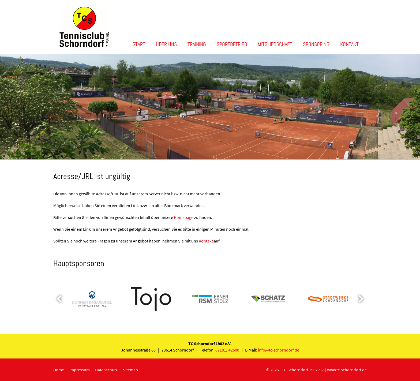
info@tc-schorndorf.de (278, 350)
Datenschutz (106, 369)
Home (58, 369)
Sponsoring (316, 44)
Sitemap (130, 369)
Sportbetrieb (232, 44)
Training (197, 44)
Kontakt (349, 44)
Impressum (79, 369)
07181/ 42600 (227, 350)
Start (139, 44)
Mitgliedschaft (275, 44)
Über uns (166, 44)
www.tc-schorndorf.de (347, 369)
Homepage (183, 217)
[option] (210, 106)
